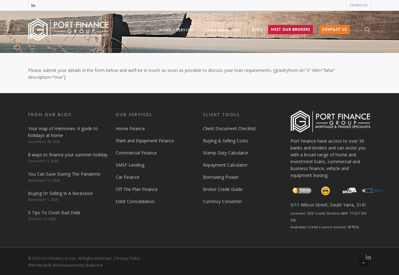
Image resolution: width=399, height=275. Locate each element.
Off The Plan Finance (137, 189)
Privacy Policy (128, 258)
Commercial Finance (136, 153)
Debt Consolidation (135, 201)
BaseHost (94, 265)
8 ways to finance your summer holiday (68, 155)
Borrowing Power (220, 177)
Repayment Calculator (225, 165)
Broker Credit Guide (223, 189)
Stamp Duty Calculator (225, 153)
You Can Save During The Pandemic (64, 174)
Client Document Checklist (229, 128)
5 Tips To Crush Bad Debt (54, 213)
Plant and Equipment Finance (145, 141)
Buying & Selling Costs (225, 141)
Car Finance (127, 177)
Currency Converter (222, 201)
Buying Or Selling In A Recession (60, 193)
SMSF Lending (130, 165)
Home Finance (130, 128)
